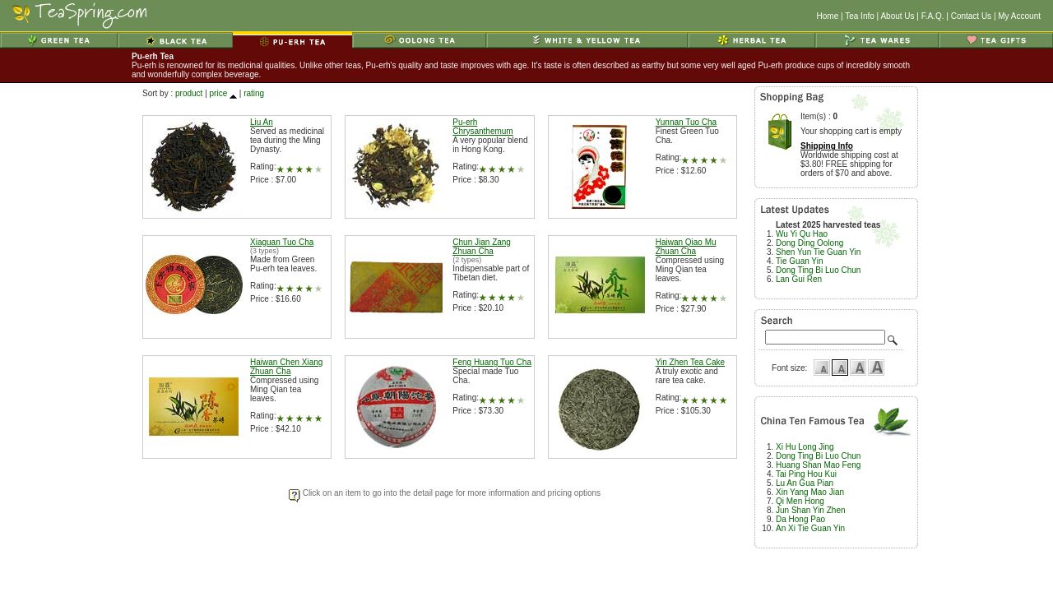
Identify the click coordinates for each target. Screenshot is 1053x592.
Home (828, 16)
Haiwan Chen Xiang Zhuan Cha (286, 367)
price (219, 93)
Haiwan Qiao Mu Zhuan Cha (686, 247)
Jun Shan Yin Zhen (811, 510)
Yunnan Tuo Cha (686, 122)
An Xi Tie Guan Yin (810, 528)
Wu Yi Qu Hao (802, 233)
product (188, 93)
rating (254, 93)
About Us (897, 16)
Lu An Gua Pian (804, 483)
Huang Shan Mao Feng (818, 464)
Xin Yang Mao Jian (810, 492)
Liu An (261, 122)
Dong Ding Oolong (809, 242)
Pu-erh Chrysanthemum (482, 127)
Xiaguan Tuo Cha (281, 242)
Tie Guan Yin (799, 261)
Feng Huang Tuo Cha (491, 362)
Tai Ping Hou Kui (806, 474)
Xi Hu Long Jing (805, 446)
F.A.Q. (932, 16)
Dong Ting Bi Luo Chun (818, 270)
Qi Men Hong (800, 501)
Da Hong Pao (800, 519)
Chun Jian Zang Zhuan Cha (481, 247)
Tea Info (859, 16)
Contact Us (971, 16)
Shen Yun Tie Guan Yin (818, 252)
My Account (1019, 16)
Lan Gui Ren (799, 279)
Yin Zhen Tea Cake (691, 362)
